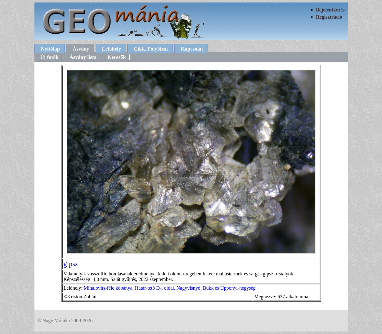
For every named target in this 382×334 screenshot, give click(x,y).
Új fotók (49, 57)
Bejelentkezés (330, 9)
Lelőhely (111, 49)
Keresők (116, 57)
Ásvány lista (83, 57)
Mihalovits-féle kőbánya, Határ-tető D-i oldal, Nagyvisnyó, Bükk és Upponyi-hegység (170, 288)
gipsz (71, 264)
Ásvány (81, 49)
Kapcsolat (192, 49)
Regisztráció (329, 17)
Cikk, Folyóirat (151, 49)
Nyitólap (50, 49)
